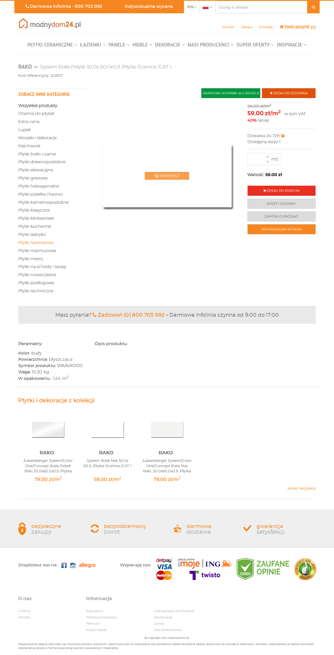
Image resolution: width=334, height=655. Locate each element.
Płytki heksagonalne (38, 186)
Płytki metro (30, 258)
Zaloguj (247, 27)
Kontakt (228, 27)
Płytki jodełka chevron (40, 194)
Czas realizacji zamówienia (174, 611)
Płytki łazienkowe (35, 242)
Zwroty (159, 623)
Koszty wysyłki (96, 630)
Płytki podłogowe (36, 282)
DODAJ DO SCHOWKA (289, 93)
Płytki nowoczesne (37, 274)
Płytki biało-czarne (37, 154)
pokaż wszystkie (302, 488)
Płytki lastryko (32, 234)
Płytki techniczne (35, 290)
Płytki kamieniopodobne (43, 202)
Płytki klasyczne (34, 210)
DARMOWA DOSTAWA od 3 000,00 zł (231, 93)
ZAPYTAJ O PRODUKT (282, 216)
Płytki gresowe (32, 178)
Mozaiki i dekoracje (37, 137)
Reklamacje (163, 617)
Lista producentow (168, 630)
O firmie (24, 611)
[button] (52, 46)
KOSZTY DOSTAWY (281, 204)
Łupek (24, 129)
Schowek (266, 27)
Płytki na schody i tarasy (42, 266)
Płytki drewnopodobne (41, 161)
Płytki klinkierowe (36, 218)
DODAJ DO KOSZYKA (281, 191)
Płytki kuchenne (34, 226)
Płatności (93, 623)
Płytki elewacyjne (35, 169)
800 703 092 (88, 6)
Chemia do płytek (36, 113)
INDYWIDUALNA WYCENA (281, 229)
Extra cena (28, 121)
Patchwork (29, 145)
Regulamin (94, 611)
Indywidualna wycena (149, 6)
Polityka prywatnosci (101, 617)
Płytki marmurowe (37, 250)
